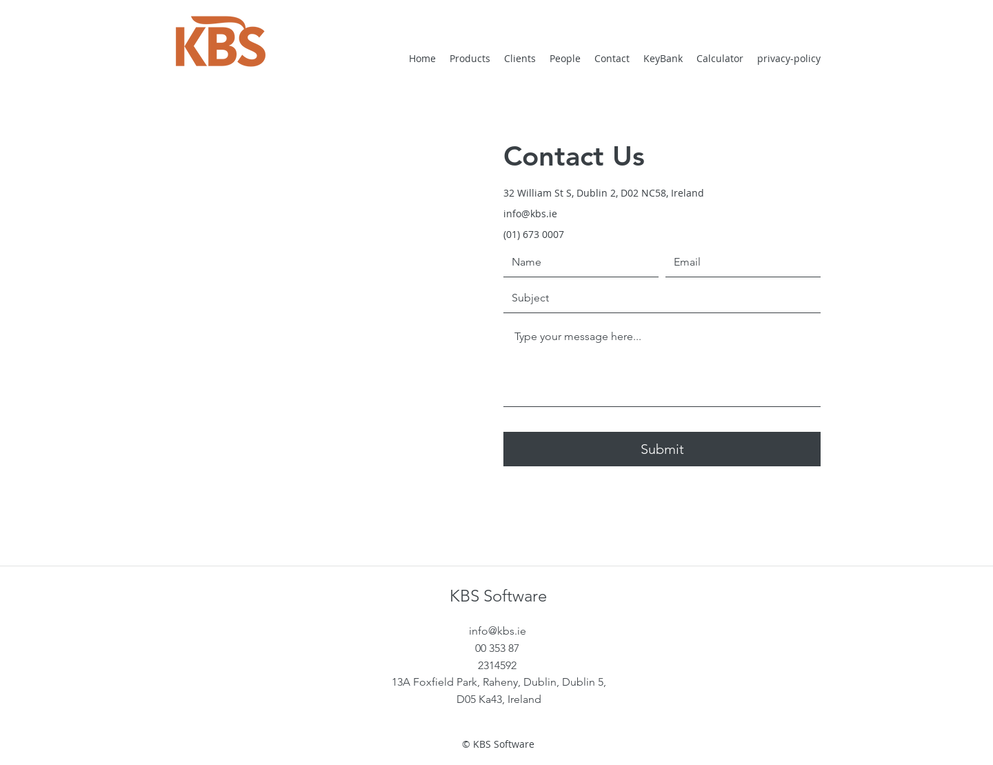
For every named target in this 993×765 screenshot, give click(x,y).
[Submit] (662, 449)
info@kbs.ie (530, 213)
